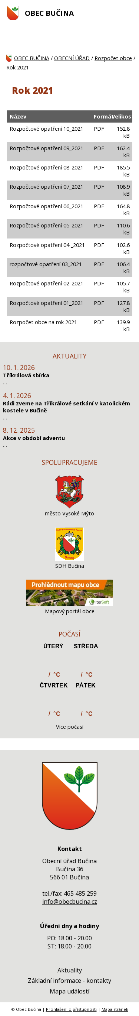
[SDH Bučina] (69, 558)
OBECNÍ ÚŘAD (72, 58)
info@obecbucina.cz (69, 901)
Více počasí (69, 726)
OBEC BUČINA (49, 13)
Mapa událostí (69, 991)
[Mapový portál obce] (69, 604)
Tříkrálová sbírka (26, 375)
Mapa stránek (115, 1009)
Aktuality (69, 970)
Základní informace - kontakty (69, 980)
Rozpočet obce (113, 58)
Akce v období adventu (34, 438)
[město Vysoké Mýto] (70, 506)
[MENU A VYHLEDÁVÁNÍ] (128, 13)
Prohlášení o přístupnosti (71, 1009)
